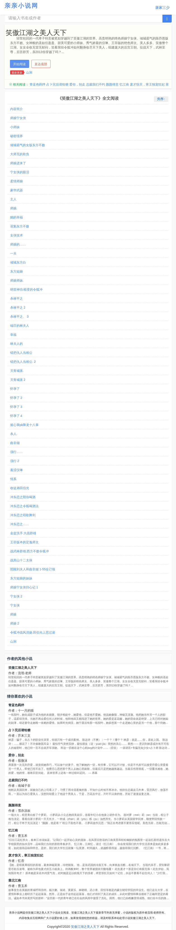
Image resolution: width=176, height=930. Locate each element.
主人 (13, 199)
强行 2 (14, 461)
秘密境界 (16, 136)
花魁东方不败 (19, 226)
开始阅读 (19, 64)
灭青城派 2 (18, 380)
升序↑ (161, 99)
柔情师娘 (16, 181)
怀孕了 (15, 389)
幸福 (13, 334)
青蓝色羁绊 (37, 84)
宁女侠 (15, 605)
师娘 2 (14, 623)
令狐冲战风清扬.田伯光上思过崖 (32, 632)
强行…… (16, 452)
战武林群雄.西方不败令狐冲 (29, 551)
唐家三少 (162, 7)
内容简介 (16, 109)
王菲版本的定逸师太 (24, 542)
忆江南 (124, 84)
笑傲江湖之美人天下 (22, 667)
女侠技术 (16, 235)
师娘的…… (18, 244)
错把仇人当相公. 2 (23, 361)
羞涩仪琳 (16, 470)
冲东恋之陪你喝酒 (22, 497)
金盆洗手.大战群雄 (23, 533)
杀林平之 (16, 298)
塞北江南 (14, 880)
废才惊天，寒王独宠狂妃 (147, 84)
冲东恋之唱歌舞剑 (22, 515)
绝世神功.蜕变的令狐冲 (26, 289)
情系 (13, 479)
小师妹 (15, 127)
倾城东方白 (18, 262)
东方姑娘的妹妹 (21, 578)
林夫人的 (16, 343)
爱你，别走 (77, 84)
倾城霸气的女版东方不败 (27, 145)
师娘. (13, 208)
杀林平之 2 (18, 307)
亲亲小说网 (21, 5)
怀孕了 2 (16, 398)
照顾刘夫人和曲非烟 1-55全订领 (32, 569)
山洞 (29, 72)
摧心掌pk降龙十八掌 (24, 425)
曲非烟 (15, 443)
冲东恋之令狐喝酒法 (24, 506)
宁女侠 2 (16, 596)
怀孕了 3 (16, 407)
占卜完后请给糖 (57, 84)
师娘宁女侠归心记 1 (24, 587)
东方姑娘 (16, 271)
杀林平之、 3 (19, 316)
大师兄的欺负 (19, 154)
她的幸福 (16, 217)
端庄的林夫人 (19, 325)
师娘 (13, 614)
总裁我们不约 (95, 84)
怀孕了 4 (16, 416)
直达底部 (41, 64)
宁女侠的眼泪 (19, 172)
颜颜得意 (112, 84)
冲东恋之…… (19, 524)
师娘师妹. (17, 280)
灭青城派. (17, 370)
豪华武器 (16, 190)
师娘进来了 (18, 163)
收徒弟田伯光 (19, 488)
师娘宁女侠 (18, 118)
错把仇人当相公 (21, 352)
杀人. (13, 434)
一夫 (13, 253)
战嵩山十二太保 (21, 560)
